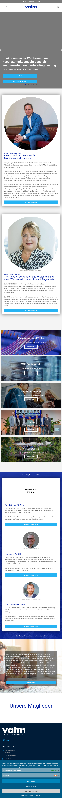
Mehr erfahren (31, 362)
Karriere (32, 1)
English (38, 1)
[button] (6, 7)
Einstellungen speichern (31, 791)
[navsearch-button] (58, 7)
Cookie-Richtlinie (24, 795)
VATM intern (25, 1)
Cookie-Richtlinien (53, 765)
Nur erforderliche (31, 786)
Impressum (39, 795)
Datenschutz (32, 795)
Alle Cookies (31, 781)
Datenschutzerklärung (38, 765)
